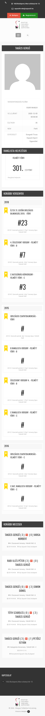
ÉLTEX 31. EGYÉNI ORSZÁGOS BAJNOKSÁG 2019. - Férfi (21, 212)
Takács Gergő (12, 535)
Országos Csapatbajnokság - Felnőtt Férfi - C (23, 456)
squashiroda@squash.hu (23, 8)
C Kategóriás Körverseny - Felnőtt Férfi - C (22, 276)
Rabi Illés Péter (15, 561)
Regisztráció (29, 15)
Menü (18, 35)
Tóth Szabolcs (16, 612)
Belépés (14, 15)
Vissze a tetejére (22, 711)
